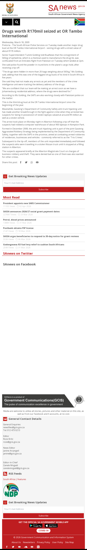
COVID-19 (43, 530)
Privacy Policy (43, 542)
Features (21, 479)
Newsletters (29, 542)
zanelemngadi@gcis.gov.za (16, 468)
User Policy (57, 542)
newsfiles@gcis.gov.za (14, 427)
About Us (16, 542)
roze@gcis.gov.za (11, 442)
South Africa (9, 479)
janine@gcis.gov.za (12, 453)
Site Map (69, 542)
